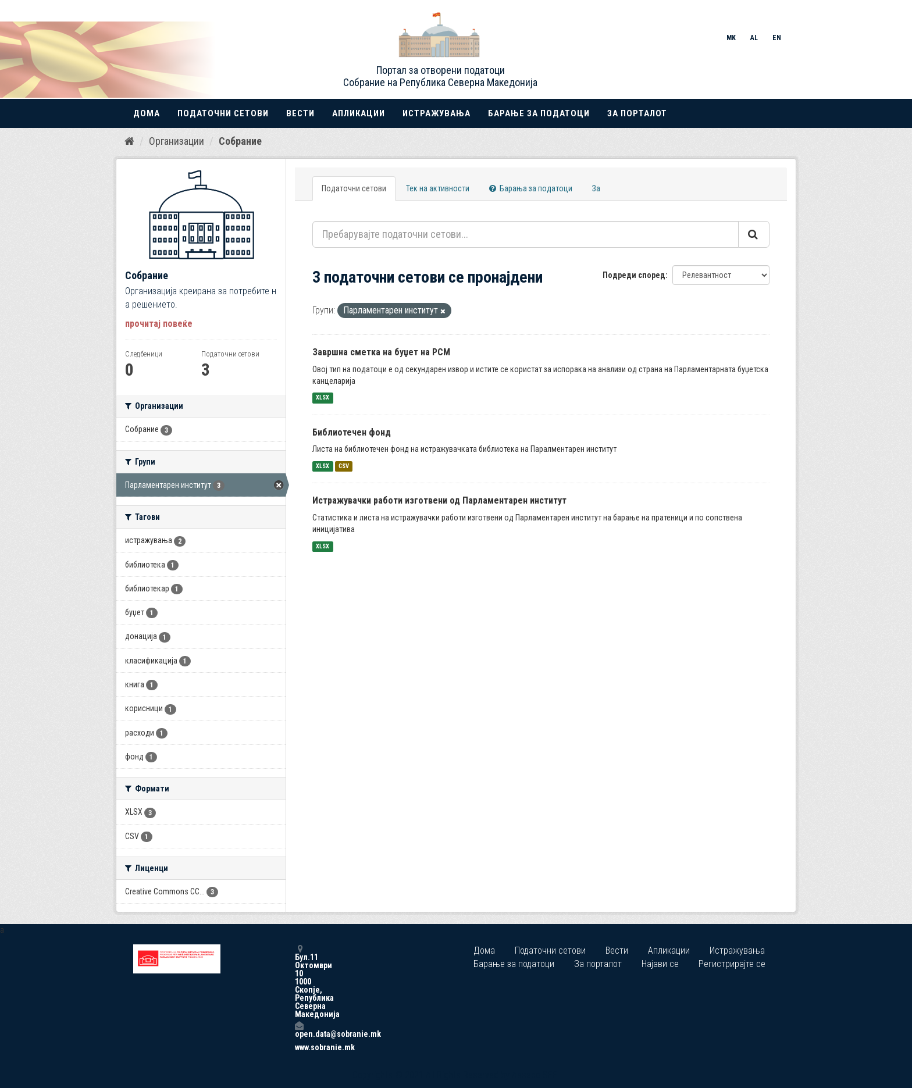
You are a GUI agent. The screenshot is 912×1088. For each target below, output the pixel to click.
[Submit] (754, 234)
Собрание (240, 141)
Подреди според (634, 275)
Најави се (660, 963)
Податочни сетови (223, 113)
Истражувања (436, 113)
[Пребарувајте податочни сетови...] (525, 234)
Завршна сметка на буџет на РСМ (381, 352)
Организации (176, 141)
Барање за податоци (539, 113)
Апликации (358, 113)
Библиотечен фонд (351, 432)
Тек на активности (437, 188)
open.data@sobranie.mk (299, 1029)
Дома (146, 113)
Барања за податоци (530, 188)
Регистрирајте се (732, 963)
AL (754, 38)
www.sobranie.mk (299, 1047)
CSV (344, 466)
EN (776, 38)
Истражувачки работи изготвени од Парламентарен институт (439, 500)
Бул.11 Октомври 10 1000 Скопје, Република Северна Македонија (299, 981)
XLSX (322, 398)
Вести (300, 113)
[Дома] (129, 141)
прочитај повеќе (159, 323)
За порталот (637, 113)
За (596, 188)
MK (731, 38)
